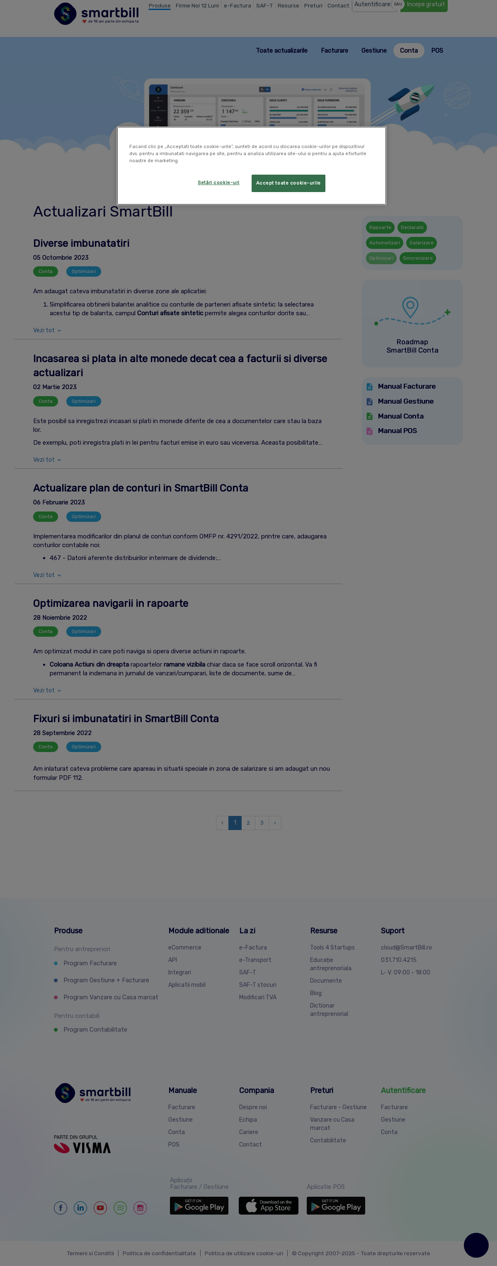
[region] (251, 166)
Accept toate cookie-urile (288, 183)
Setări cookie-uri (219, 182)
